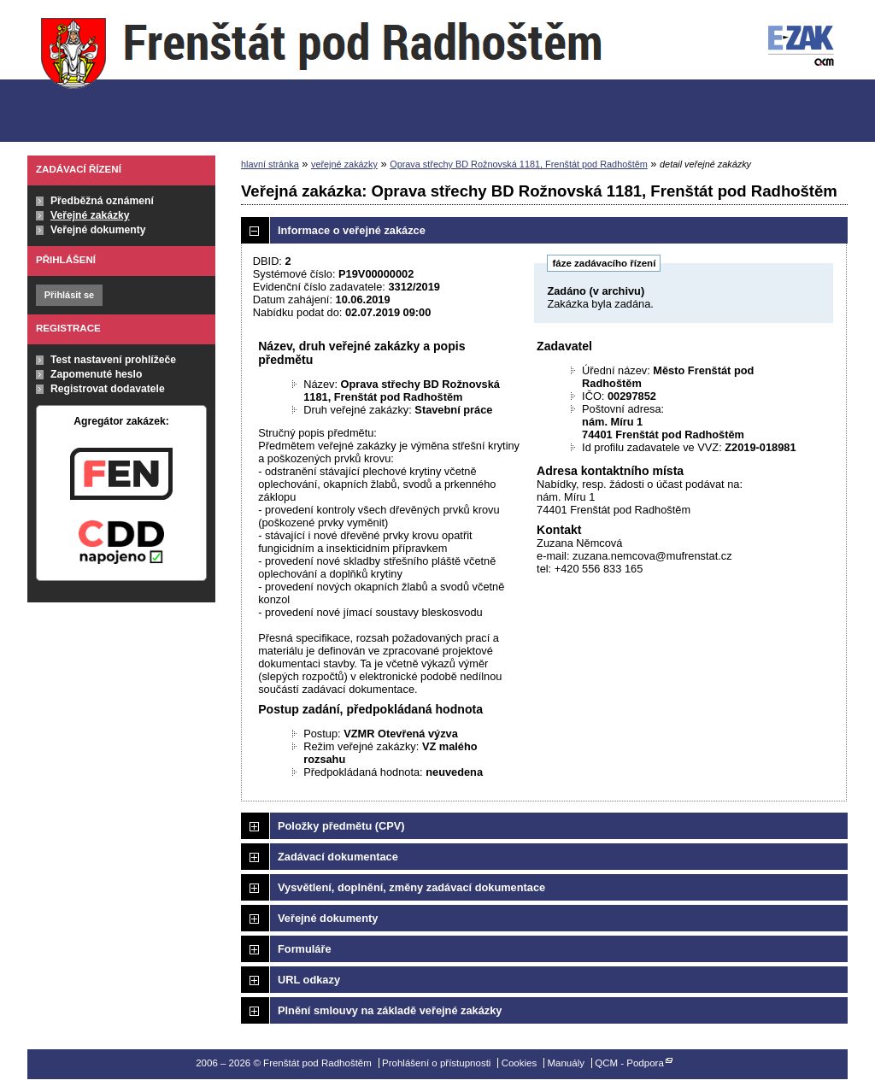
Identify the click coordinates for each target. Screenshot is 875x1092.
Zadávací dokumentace (338, 856)
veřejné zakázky (344, 164)
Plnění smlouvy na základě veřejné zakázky (390, 1010)
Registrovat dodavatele (107, 389)
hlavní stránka (270, 164)
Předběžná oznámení (102, 201)
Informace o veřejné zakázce (352, 230)
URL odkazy (309, 979)
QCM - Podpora (629, 1063)
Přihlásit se (69, 295)
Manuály (565, 1063)
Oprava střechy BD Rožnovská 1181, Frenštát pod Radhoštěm (519, 164)
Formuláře (305, 948)
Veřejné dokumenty (97, 230)
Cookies (519, 1063)
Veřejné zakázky (90, 215)
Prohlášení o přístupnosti (436, 1063)
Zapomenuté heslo (96, 374)
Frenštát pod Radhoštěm (321, 71)
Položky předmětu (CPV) (341, 825)
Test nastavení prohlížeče (113, 360)
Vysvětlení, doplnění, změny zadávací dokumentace (411, 887)
